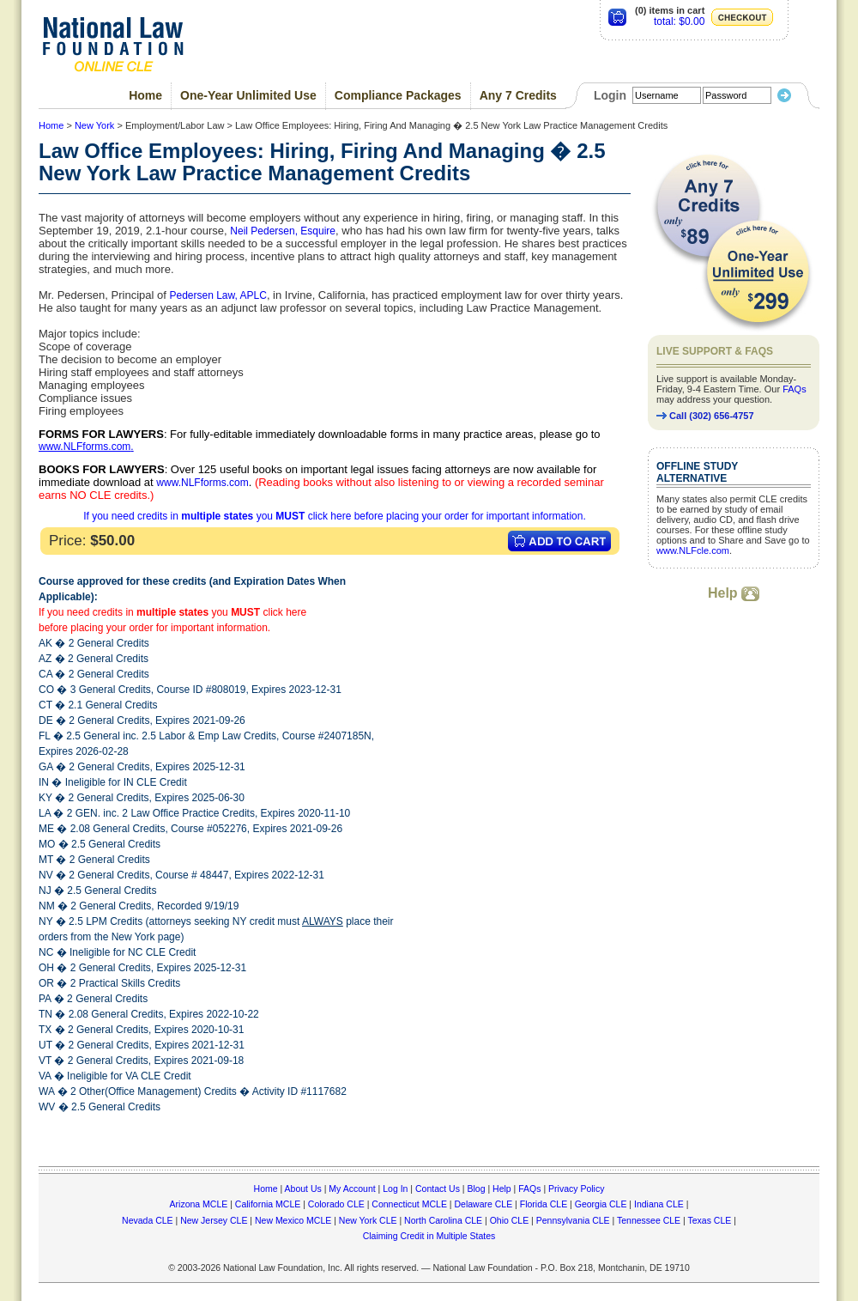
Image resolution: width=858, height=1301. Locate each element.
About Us (303, 1188)
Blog (476, 1188)
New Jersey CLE (213, 1220)
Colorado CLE (336, 1204)
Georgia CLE (601, 1204)
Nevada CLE (147, 1220)
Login (610, 95)
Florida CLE (543, 1204)
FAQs (794, 389)
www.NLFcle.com (692, 550)
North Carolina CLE (443, 1220)
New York (94, 125)
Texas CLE (709, 1220)
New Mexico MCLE (293, 1220)
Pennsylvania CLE (573, 1220)
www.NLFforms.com (84, 447)
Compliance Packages (398, 95)
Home (145, 95)
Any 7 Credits (518, 95)
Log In (395, 1188)
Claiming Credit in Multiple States (429, 1236)
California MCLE (267, 1204)
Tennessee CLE (648, 1220)
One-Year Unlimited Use (248, 95)
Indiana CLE (659, 1204)
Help (733, 593)
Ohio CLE (509, 1220)
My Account (352, 1188)
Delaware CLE (483, 1204)
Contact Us (437, 1188)
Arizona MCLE (199, 1204)
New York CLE (368, 1220)
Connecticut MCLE (409, 1204)
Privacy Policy (576, 1188)
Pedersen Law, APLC (217, 295)
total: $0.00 (679, 21)
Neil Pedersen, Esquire (282, 231)
